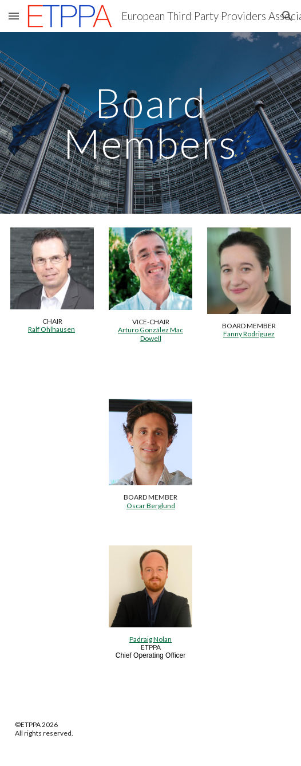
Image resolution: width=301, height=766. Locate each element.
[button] (13, 16)
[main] (150, 123)
